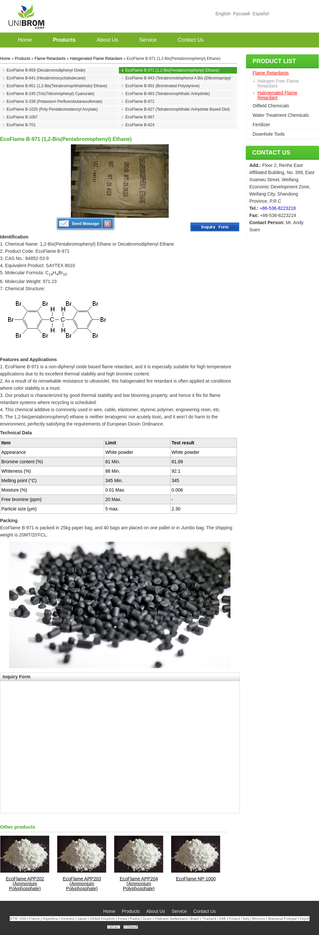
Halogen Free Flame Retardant (278, 83)
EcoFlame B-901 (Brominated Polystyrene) (162, 86)
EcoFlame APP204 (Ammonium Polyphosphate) (139, 883)
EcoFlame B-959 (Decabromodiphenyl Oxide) (46, 70)
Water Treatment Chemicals (281, 115)
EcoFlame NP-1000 (195, 878)
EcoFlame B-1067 (22, 117)
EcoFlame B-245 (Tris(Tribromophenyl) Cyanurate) (50, 93)
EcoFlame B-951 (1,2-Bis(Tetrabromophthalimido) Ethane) (57, 86)
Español (261, 13)
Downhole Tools (269, 134)
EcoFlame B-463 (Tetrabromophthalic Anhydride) (167, 93)
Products (22, 58)
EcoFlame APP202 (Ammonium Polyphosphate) (25, 883)
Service (179, 911)
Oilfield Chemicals (271, 105)
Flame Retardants (271, 72)
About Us (155, 911)
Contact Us (271, 152)
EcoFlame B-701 (21, 125)
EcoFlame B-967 (139, 117)
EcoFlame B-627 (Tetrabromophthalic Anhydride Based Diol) (177, 109)
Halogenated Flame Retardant (277, 95)
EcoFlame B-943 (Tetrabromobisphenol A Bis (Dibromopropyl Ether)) (178, 78)
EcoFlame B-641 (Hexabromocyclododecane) (46, 78)
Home (5, 58)
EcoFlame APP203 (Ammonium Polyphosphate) (82, 883)
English (222, 13)
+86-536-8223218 (278, 208)
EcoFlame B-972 (139, 101)
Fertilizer (261, 124)
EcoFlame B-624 (139, 125)
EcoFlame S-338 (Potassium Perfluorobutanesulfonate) (54, 101)
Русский (241, 13)
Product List (274, 61)
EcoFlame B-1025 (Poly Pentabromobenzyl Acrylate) (52, 109)
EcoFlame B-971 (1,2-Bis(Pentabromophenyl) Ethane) (172, 70)
